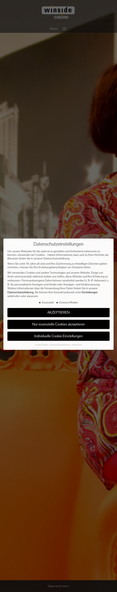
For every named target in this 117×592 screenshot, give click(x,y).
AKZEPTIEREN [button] (58, 307)
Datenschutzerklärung (20, 287)
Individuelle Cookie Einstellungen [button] (58, 331)
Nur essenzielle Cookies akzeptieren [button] (58, 319)
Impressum (77, 340)
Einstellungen (90, 287)
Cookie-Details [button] (41, 340)
